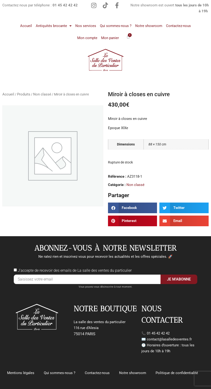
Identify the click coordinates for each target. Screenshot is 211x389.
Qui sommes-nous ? (115, 26)
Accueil (26, 26)
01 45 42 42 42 (158, 333)
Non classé (42, 94)
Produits (23, 94)
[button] (132, 208)
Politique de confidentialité (177, 373)
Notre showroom (148, 26)
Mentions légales (20, 373)
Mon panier (110, 38)
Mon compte (87, 38)
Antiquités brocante (54, 26)
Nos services (85, 26)
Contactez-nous (178, 26)
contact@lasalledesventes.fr (169, 339)
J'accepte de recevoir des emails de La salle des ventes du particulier (75, 270)
